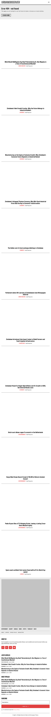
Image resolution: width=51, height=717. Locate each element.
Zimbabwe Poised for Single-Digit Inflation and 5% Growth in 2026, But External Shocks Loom (25, 387)
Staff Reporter (29, 66)
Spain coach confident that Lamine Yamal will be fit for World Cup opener (25, 571)
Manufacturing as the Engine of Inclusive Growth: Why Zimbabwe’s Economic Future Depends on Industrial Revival (25, 156)
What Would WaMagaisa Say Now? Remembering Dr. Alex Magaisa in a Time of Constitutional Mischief (25, 63)
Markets (22, 250)
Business (22, 112)
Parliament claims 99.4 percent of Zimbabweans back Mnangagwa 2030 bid (25, 293)
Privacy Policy (16, 709)
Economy (22, 205)
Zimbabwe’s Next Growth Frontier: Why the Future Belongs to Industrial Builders (25, 109)
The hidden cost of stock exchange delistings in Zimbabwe (25, 248)
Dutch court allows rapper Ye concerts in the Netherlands (25, 432)
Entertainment (22, 434)
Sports (22, 574)
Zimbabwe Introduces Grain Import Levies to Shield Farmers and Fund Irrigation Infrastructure (25, 340)
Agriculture (22, 343)
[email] (25, 702)
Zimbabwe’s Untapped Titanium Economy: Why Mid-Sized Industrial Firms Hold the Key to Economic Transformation (25, 202)
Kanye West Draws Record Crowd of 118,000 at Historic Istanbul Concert (25, 478)
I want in (25, 706)
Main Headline (22, 66)
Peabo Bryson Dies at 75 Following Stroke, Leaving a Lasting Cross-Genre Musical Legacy (25, 524)
